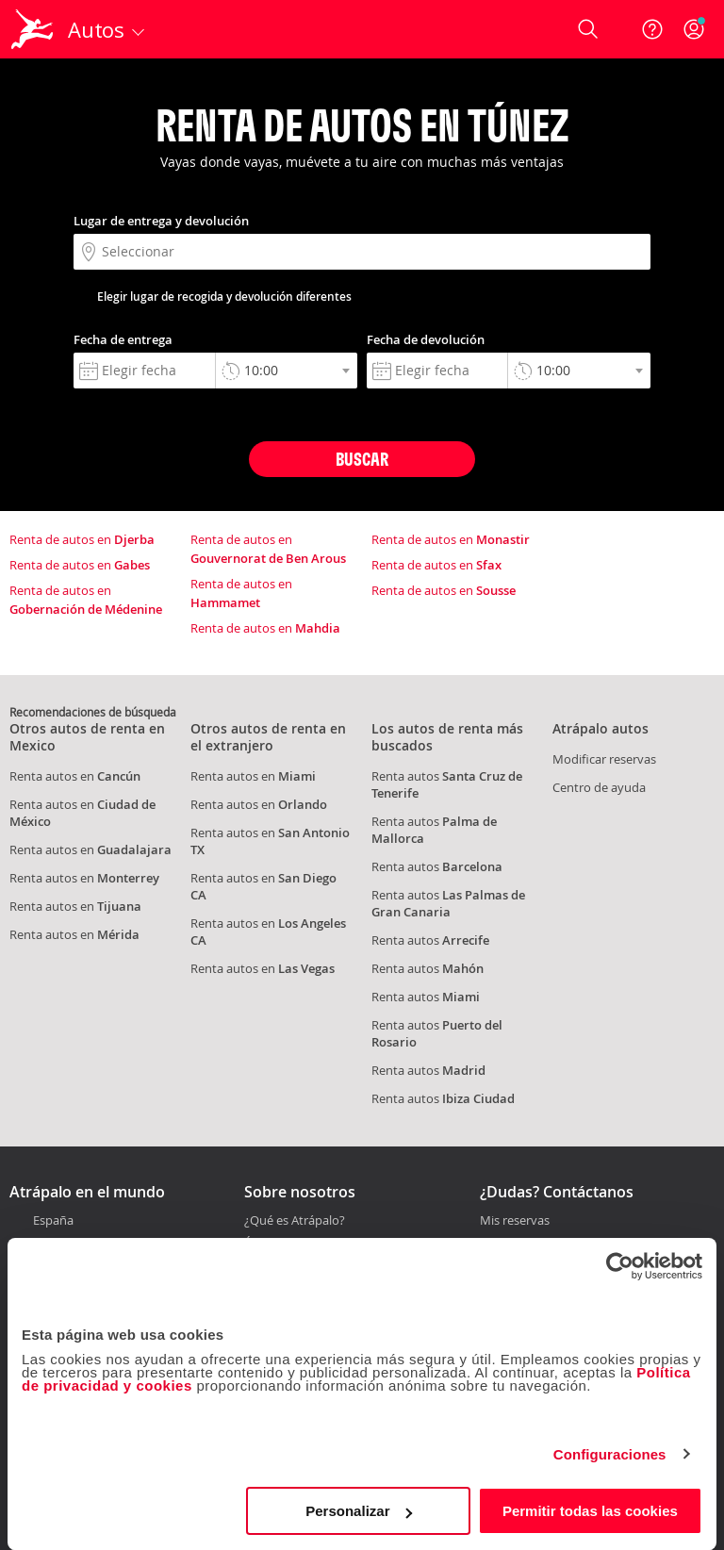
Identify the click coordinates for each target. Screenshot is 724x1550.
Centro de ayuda (599, 787)
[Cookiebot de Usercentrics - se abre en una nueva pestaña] (619, 1266)
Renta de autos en (82, 539)
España (53, 1220)
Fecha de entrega (123, 339)
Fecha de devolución (426, 339)
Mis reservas (515, 1220)
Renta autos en (74, 775)
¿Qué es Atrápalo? (294, 1220)
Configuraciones (609, 1454)
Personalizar (358, 1511)
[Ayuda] (652, 29)
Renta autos (436, 866)
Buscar (362, 458)
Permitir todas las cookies (590, 1511)
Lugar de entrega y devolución (161, 220)
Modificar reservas (604, 758)
